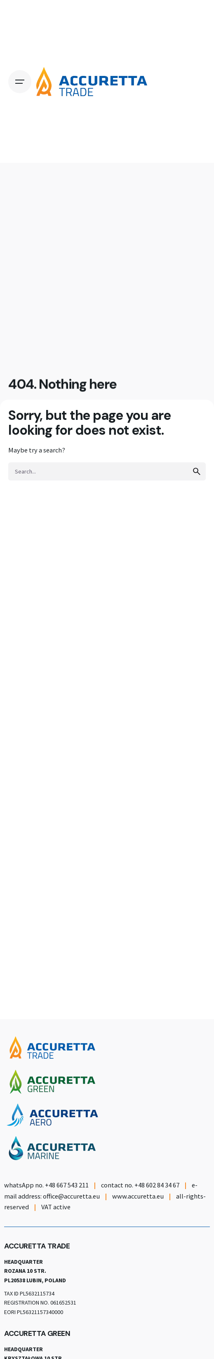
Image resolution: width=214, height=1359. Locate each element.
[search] (197, 471)
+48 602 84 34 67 (156, 1185)
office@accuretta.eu (71, 1196)
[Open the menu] (19, 81)
